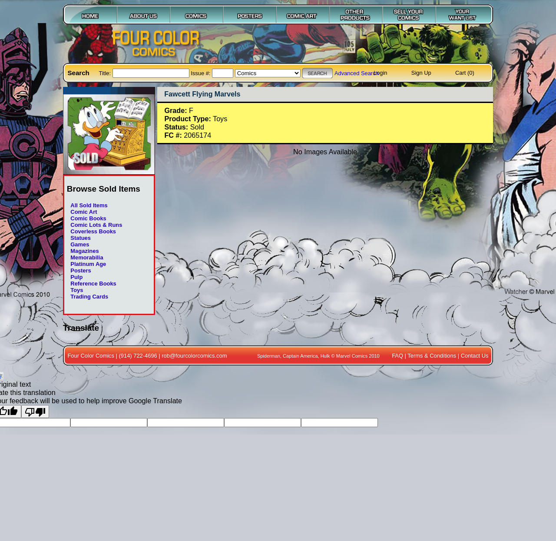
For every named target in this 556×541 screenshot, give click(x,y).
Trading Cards (89, 296)
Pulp (76, 277)
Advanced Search (356, 73)
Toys (76, 290)
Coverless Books (93, 231)
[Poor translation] (35, 411)
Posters (80, 270)
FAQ (397, 355)
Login (380, 73)
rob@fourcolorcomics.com (194, 355)
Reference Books (93, 283)
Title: (106, 73)
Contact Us (475, 355)
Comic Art (83, 212)
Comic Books (88, 218)
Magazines (84, 251)
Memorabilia (86, 257)
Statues (80, 238)
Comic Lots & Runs (96, 225)
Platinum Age (88, 264)
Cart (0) (464, 73)
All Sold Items (88, 205)
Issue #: (201, 73)
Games (79, 244)
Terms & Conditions (431, 355)
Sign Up (421, 73)
